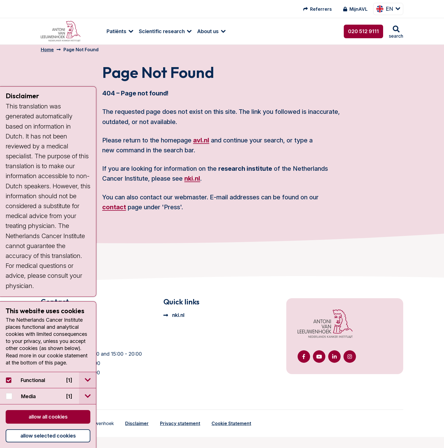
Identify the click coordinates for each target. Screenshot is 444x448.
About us (193, 31)
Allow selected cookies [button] (48, 436)
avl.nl (201, 144)
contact (114, 211)
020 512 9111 (363, 31)
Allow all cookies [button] (48, 417)
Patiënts (102, 31)
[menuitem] (102, 31)
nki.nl (192, 182)
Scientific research (147, 31)
